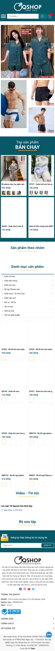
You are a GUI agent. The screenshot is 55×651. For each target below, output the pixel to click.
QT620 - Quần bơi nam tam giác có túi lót (18, 433)
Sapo (33, 648)
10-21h (9, 605)
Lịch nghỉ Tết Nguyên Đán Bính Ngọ (16, 506)
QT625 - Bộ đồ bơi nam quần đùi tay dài (17, 349)
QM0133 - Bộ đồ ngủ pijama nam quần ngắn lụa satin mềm (25, 475)
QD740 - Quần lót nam (10, 391)
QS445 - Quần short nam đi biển (14, 226)
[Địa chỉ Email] (27, 545)
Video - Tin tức (27, 493)
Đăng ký (47, 545)
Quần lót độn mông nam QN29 (41, 226)
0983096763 (18, 602)
